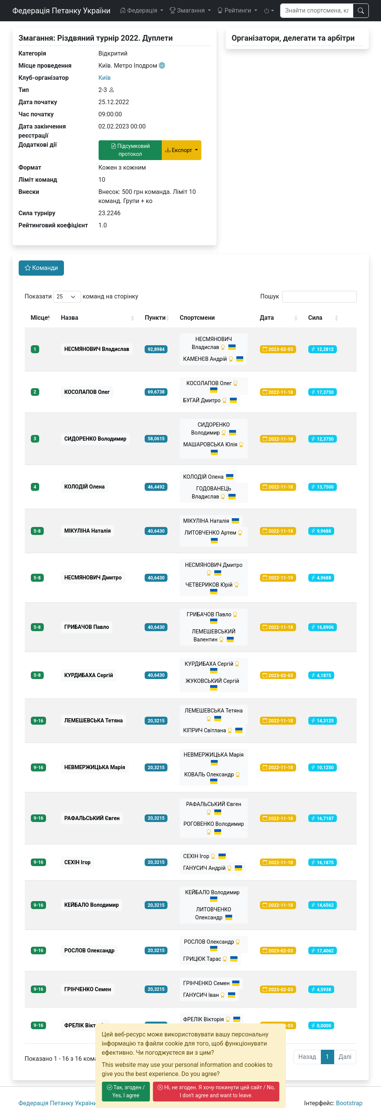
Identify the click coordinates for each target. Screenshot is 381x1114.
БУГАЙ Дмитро (210, 400)
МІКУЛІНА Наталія (211, 521)
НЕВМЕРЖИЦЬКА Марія (214, 759)
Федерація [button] (139, 10)
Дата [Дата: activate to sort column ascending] (267, 317)
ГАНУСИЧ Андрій (212, 868)
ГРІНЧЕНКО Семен (211, 983)
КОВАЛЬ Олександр (213, 777)
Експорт (179, 150)
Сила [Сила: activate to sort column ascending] (315, 317)
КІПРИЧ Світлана (212, 730)
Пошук (308, 297)
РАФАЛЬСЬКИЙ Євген (213, 808)
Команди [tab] (41, 267)
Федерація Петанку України (62, 10)
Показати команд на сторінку (82, 297)
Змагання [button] (187, 10)
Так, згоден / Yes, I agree (126, 1091)
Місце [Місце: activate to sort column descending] (39, 317)
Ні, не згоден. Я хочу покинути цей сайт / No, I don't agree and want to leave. (216, 1091)
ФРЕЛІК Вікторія (211, 1019)
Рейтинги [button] (235, 10)
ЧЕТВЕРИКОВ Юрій (213, 588)
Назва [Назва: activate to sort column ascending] (69, 317)
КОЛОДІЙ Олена (208, 477)
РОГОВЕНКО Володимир (213, 828)
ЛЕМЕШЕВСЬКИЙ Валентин (214, 635)
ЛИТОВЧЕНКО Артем (214, 537)
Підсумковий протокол (130, 150)
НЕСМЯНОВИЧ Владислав (214, 343)
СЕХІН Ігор (204, 856)
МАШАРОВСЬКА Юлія (213, 448)
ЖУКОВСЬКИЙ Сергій (214, 684)
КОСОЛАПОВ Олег (214, 386)
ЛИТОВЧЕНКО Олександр (214, 913)
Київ (105, 77)
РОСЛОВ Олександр (214, 945)
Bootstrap (349, 1103)
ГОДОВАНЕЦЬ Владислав (214, 493)
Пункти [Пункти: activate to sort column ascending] (155, 317)
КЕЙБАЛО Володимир (213, 895)
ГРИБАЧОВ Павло (214, 617)
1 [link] (327, 1056)
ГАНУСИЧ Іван (209, 995)
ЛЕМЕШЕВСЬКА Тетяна (213, 715)
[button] (268, 11)
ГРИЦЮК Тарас (210, 959)
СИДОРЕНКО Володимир (213, 429)
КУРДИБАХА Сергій (213, 667)
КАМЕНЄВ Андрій (213, 359)
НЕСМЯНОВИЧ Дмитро (213, 569)
